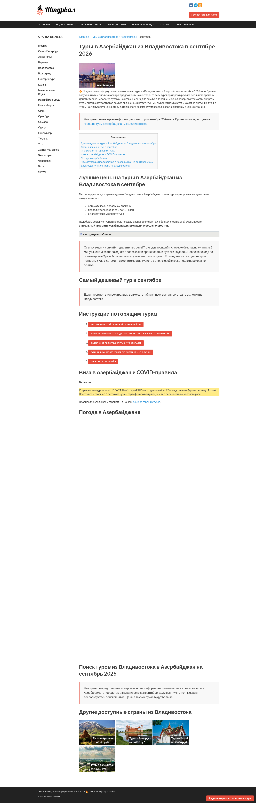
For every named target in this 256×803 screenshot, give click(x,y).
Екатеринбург (46, 78)
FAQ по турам (64, 24)
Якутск (42, 171)
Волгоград (44, 73)
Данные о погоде (45, 796)
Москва (42, 45)
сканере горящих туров (146, 401)
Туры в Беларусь (140, 738)
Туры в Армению (103, 738)
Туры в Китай (179, 738)
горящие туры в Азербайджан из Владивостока (115, 123)
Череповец (44, 160)
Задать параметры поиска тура (230, 798)
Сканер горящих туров (204, 15)
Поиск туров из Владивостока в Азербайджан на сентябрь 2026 (117, 161)
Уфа (40, 144)
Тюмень (43, 138)
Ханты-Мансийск (48, 149)
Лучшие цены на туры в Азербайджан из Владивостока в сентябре (118, 143)
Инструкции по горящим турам (98, 150)
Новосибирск (46, 105)
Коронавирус (185, 24)
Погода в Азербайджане (94, 158)
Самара (43, 121)
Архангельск (45, 56)
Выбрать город (141, 24)
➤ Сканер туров (91, 24)
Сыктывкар (45, 132)
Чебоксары (45, 155)
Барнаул (43, 62)
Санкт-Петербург (48, 51)
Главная (44, 24)
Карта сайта (109, 791)
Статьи (164, 24)
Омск (41, 110)
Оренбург (44, 116)
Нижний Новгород (49, 99)
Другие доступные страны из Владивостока (105, 165)
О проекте (95, 791)
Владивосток (46, 67)
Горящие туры (116, 24)
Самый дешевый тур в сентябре (99, 146)
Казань (42, 84)
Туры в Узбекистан (102, 764)
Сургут (42, 127)
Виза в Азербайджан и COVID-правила (103, 154)
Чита (41, 166)
